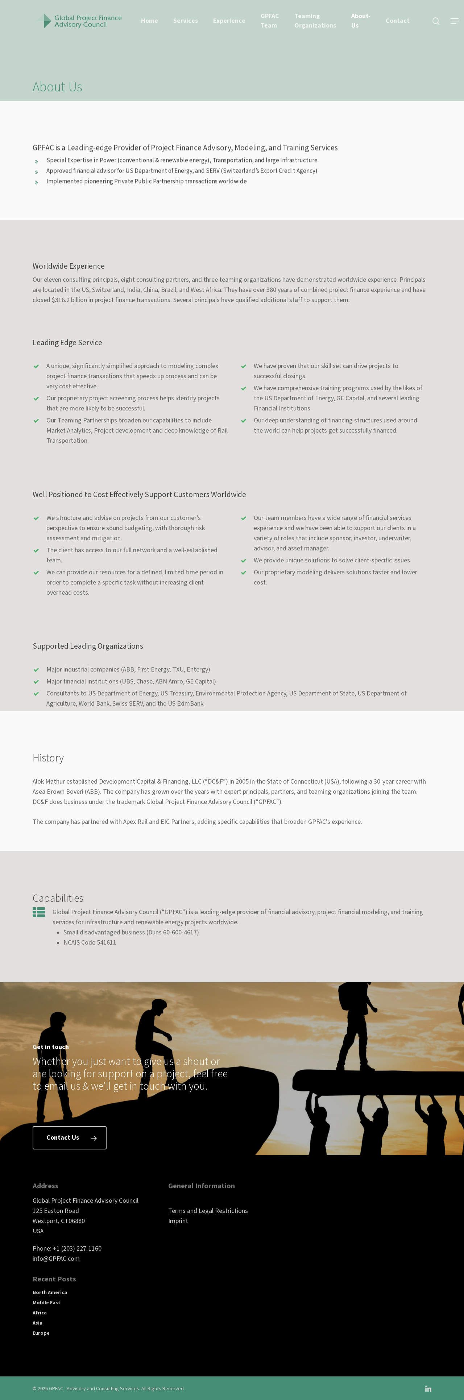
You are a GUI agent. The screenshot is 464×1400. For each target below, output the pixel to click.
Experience (229, 21)
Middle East (47, 1303)
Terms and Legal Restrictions (208, 1211)
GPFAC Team (270, 20)
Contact (398, 21)
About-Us (360, 20)
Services (185, 21)
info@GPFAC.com (56, 1259)
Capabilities (58, 907)
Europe (41, 1333)
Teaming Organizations (315, 20)
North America (50, 1292)
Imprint (178, 1221)
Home (149, 21)
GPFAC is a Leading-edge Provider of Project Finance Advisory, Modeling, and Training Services (185, 156)
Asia (37, 1323)
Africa (40, 1313)
